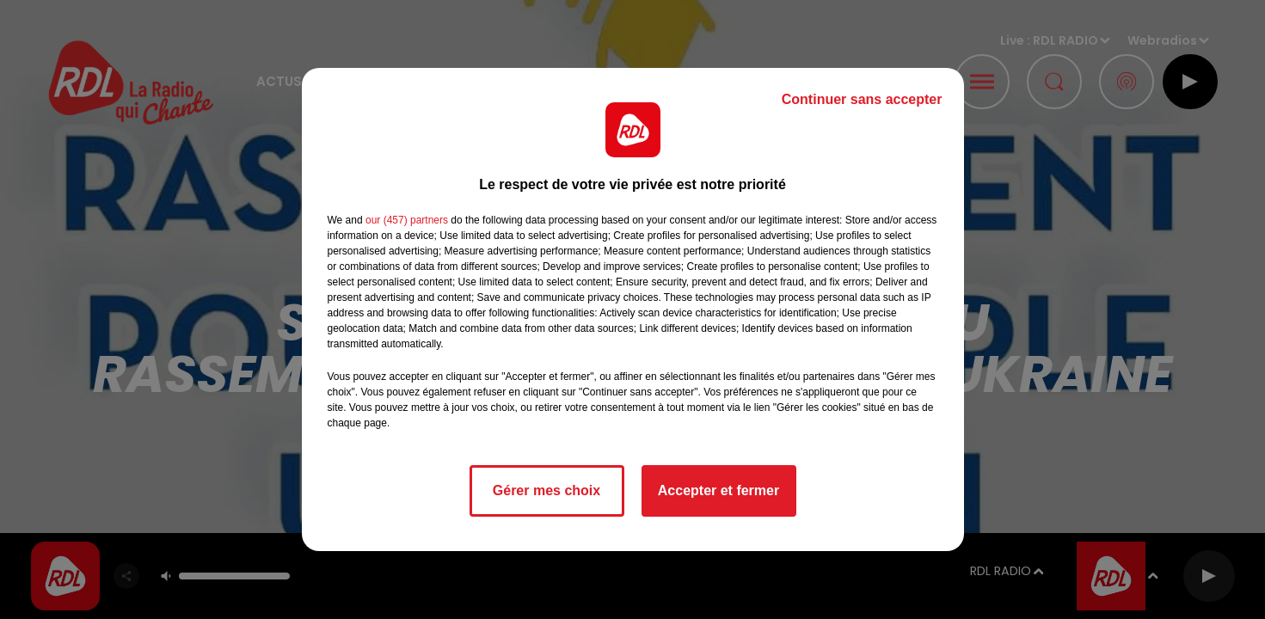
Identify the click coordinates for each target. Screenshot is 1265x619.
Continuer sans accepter (862, 99)
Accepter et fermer (718, 490)
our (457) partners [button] (406, 220)
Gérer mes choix (546, 490)
